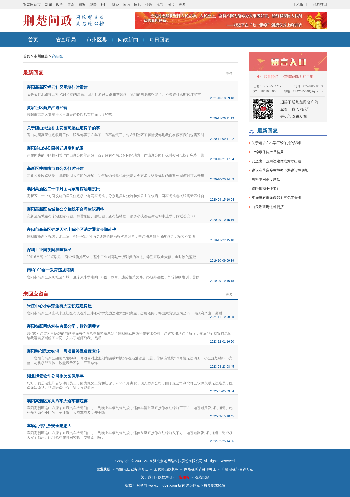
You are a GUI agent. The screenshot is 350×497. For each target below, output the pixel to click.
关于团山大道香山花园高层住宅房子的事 (63, 128)
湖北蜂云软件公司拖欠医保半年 (55, 376)
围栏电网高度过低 (266, 179)
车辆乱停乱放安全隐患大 (49, 426)
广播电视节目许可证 (237, 469)
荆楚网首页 (32, 5)
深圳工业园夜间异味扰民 (49, 250)
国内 (126, 5)
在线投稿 (202, 477)
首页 (33, 39)
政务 (59, 5)
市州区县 (97, 39)
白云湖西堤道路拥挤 (268, 207)
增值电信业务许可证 (132, 469)
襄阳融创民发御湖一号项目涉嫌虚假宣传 (63, 351)
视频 (159, 5)
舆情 (93, 5)
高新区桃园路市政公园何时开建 (55, 168)
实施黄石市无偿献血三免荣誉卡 (276, 198)
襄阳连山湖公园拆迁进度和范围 (55, 148)
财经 (115, 5)
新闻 (48, 5)
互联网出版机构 (166, 469)
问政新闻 (128, 39)
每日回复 (159, 39)
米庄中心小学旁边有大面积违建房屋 (59, 306)
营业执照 (104, 469)
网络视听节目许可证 (200, 469)
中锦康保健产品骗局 (268, 152)
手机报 (298, 5)
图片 (171, 5)
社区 (104, 5)
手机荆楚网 (318, 5)
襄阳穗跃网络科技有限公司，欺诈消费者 (63, 326)
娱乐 (148, 5)
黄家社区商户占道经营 (47, 108)
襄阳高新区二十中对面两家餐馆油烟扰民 (63, 189)
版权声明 (165, 477)
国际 (137, 5)
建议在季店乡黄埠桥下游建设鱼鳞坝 (280, 170)
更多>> (231, 73)
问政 (81, 5)
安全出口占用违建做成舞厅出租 (276, 161)
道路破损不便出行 (266, 188)
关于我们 (148, 477)
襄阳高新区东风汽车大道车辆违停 (57, 401)
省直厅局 (66, 39)
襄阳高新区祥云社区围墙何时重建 (57, 87)
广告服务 (182, 477)
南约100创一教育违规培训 (50, 270)
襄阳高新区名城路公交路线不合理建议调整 (65, 209)
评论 (70, 5)
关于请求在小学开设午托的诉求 (276, 143)
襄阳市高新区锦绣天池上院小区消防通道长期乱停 (71, 229)
